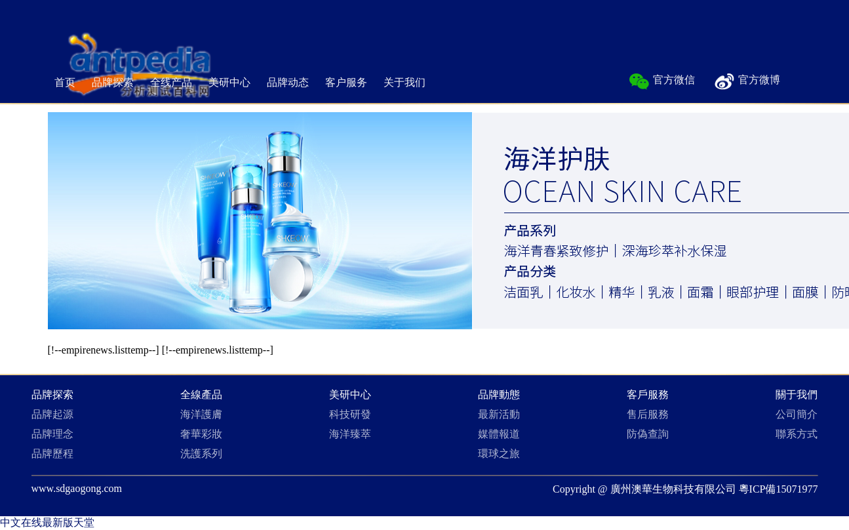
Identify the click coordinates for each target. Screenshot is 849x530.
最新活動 (499, 414)
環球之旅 (499, 453)
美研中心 (229, 82)
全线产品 (171, 82)
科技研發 (350, 414)
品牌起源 (52, 414)
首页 (64, 82)
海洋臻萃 (350, 433)
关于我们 (404, 82)
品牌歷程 (52, 453)
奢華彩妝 (201, 433)
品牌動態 (499, 394)
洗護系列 (201, 453)
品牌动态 (288, 82)
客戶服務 (648, 394)
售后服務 (648, 414)
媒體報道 (499, 433)
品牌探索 (113, 82)
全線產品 (201, 394)
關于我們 (797, 394)
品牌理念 (52, 433)
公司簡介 (797, 414)
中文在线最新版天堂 (47, 522)
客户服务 (346, 82)
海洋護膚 (201, 414)
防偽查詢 (648, 433)
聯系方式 (797, 433)
